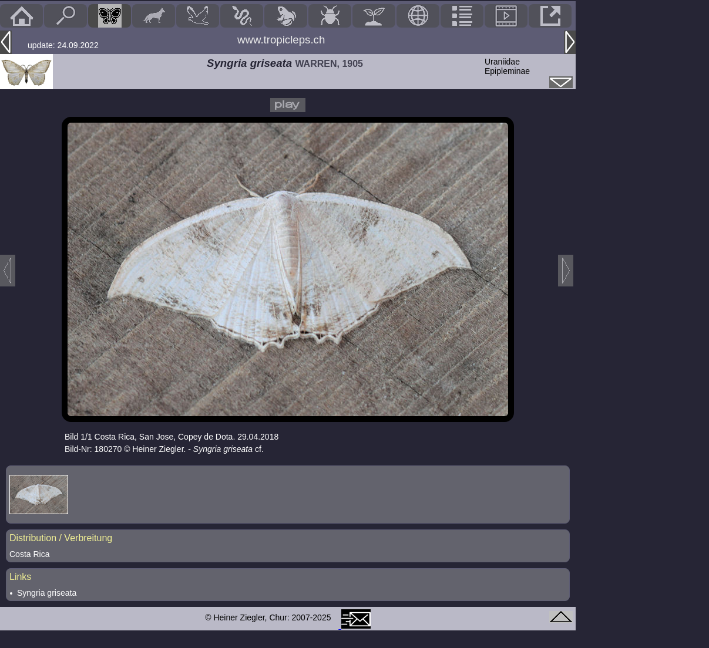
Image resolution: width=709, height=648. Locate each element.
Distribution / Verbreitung (60, 538)
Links (20, 577)
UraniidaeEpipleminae (507, 66)
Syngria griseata (46, 593)
